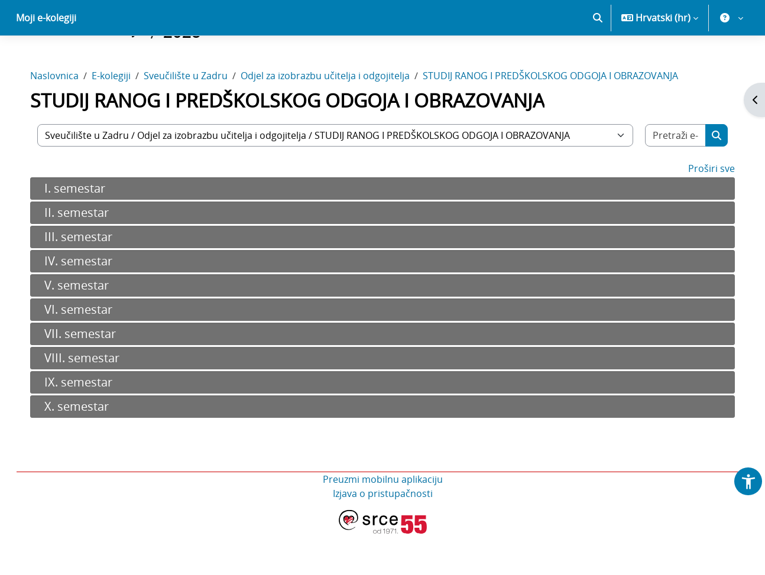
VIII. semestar (93, 399)
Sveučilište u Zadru (197, 117)
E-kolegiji (122, 117)
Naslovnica (66, 117)
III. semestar (90, 278)
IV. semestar (90, 302)
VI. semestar (90, 351)
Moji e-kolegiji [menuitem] (46, 59)
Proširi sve (699, 209)
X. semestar (88, 448)
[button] (597, 59)
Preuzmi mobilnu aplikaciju (383, 520)
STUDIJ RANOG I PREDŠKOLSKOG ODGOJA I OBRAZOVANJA (562, 117)
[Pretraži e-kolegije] (665, 176)
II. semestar (88, 254)
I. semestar (86, 230)
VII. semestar (92, 375)
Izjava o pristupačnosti (383, 534)
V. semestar (88, 326)
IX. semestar (90, 423)
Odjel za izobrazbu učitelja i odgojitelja (337, 117)
